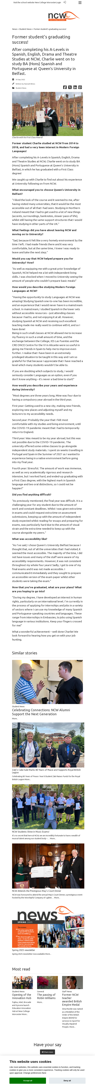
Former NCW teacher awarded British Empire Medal (72, 994)
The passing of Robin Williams (46, 991)
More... (15, 713)
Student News (25, 24)
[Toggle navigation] (80, 2)
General (40, 986)
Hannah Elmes (29, 79)
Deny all (67, 1081)
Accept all (27, 1081)
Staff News (67, 986)
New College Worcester (45, 2)
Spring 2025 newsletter (23, 945)
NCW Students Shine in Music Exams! (30, 826)
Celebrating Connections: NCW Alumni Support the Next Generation (41, 707)
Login (58, 2)
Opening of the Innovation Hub (21, 991)
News (14, 24)
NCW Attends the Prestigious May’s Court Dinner (36, 886)
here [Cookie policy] (44, 1073)
